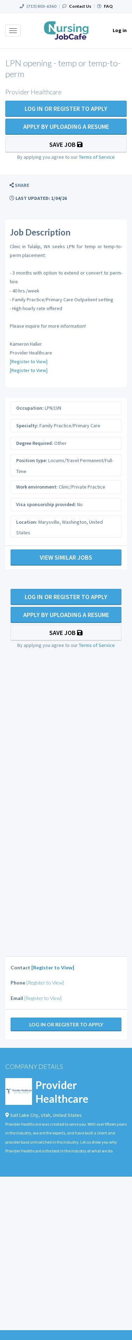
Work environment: (37, 487)
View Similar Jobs (66, 557)
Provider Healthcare (62, 1091)
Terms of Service (97, 157)
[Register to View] (29, 361)
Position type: (31, 460)
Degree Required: (34, 443)
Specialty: (27, 425)
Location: (26, 522)
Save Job (66, 144)
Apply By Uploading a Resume (66, 126)
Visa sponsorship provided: (46, 504)
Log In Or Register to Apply (66, 109)
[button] (19, 185)
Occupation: (30, 408)
